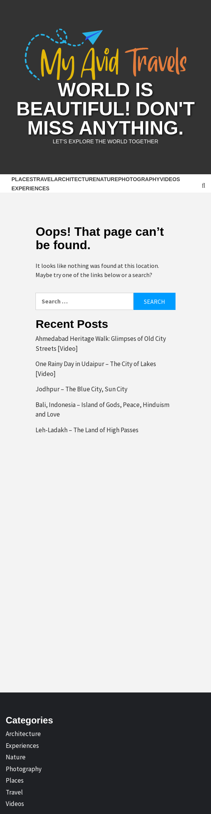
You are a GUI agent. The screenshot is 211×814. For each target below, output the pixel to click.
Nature (107, 179)
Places (22, 179)
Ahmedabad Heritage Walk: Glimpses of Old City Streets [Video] (100, 343)
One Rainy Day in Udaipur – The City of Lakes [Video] (95, 369)
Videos (170, 179)
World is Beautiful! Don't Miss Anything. (105, 109)
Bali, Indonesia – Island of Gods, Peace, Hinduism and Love (102, 410)
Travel (43, 179)
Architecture (75, 179)
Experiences (30, 188)
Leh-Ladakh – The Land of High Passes (87, 430)
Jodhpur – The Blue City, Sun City (81, 389)
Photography (139, 179)
